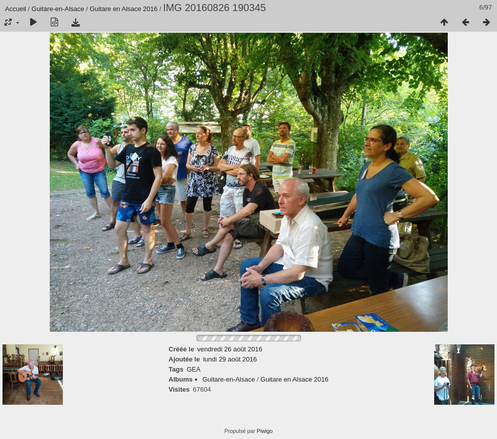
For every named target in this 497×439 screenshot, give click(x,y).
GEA (193, 369)
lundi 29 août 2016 (230, 359)
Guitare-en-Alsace (58, 9)
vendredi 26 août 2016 (229, 349)
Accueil (15, 9)
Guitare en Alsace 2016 (123, 9)
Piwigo (265, 431)
